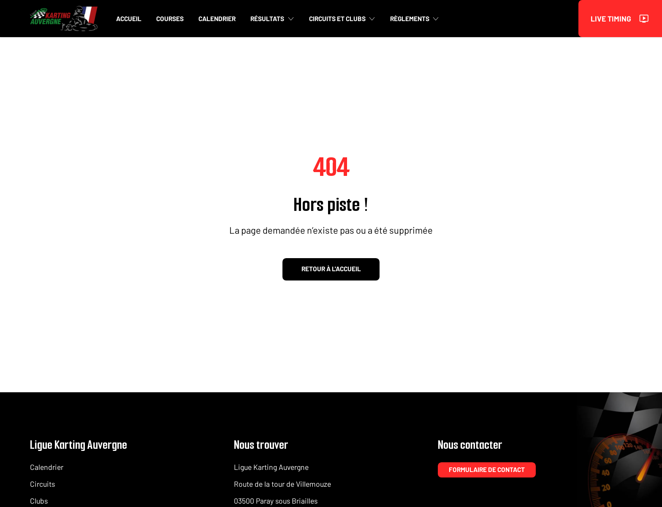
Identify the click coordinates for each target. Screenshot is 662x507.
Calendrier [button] (217, 18)
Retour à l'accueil (331, 268)
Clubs (39, 500)
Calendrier (46, 467)
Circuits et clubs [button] (342, 18)
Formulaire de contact (487, 469)
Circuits (42, 483)
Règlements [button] (414, 18)
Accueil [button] (128, 18)
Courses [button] (170, 18)
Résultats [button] (272, 18)
